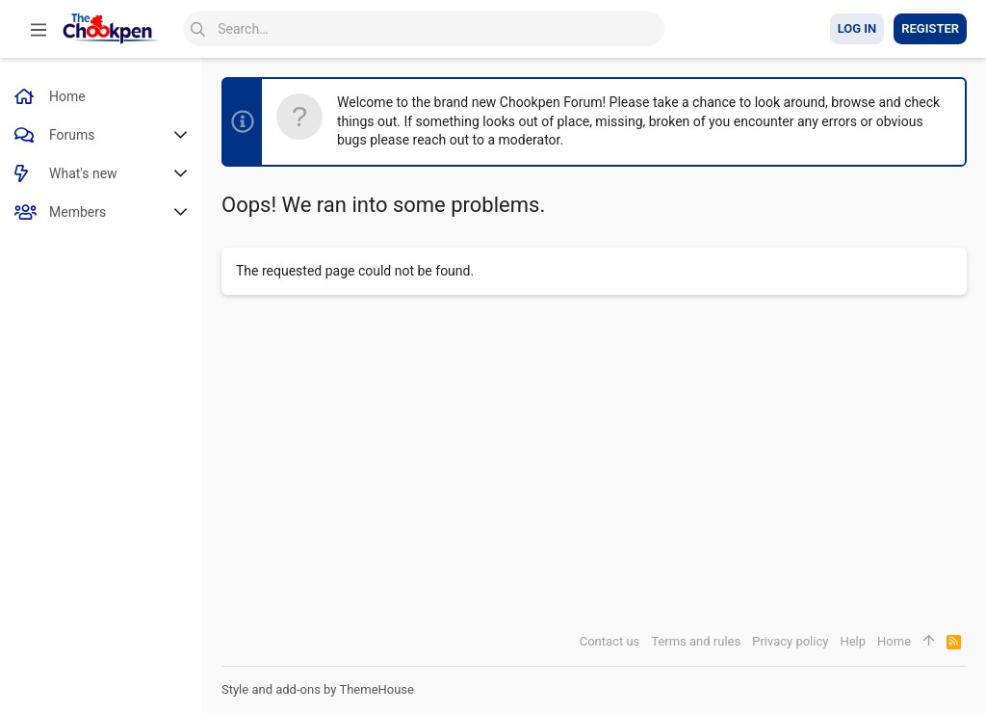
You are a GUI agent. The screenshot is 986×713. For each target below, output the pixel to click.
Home (894, 641)
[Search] (423, 29)
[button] (38, 28)
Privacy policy (790, 641)
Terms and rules (695, 641)
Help (853, 641)
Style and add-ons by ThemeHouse (317, 689)
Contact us (610, 641)
